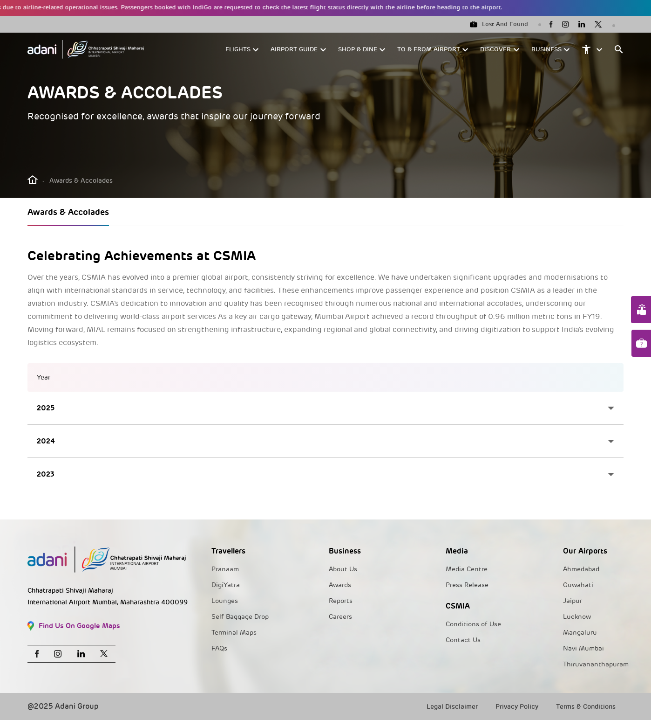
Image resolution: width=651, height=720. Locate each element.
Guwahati (578, 585)
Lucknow (577, 617)
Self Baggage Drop (240, 617)
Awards (340, 585)
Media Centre (467, 569)
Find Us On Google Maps (73, 626)
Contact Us (463, 640)
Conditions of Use (473, 624)
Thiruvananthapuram (596, 664)
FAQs (219, 648)
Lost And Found (499, 24)
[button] (242, 49)
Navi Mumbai (583, 648)
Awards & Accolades (68, 212)
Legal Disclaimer (452, 707)
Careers (340, 617)
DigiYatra (225, 585)
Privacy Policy (516, 707)
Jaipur (572, 601)
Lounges (224, 601)
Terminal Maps (234, 633)
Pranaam (225, 569)
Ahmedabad (581, 569)
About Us (343, 569)
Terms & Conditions (586, 707)
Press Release (467, 585)
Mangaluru (580, 633)
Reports (341, 601)
